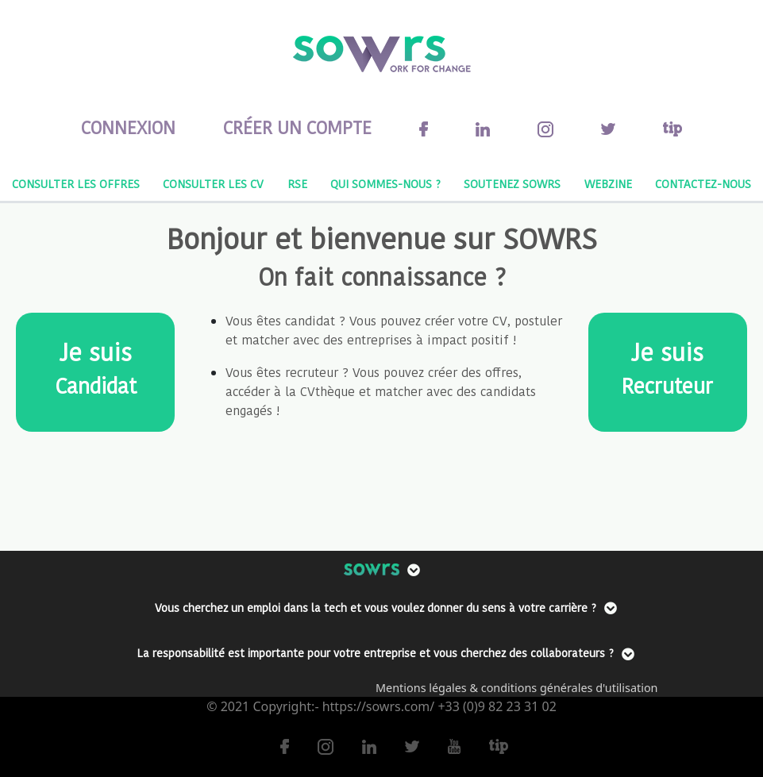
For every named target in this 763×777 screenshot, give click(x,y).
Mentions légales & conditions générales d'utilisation (516, 687)
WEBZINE (608, 184)
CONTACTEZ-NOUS (703, 184)
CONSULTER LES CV (213, 184)
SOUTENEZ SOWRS (512, 184)
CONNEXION (128, 127)
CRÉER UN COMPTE (297, 127)
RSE (297, 184)
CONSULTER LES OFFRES (76, 184)
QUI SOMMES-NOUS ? (385, 184)
